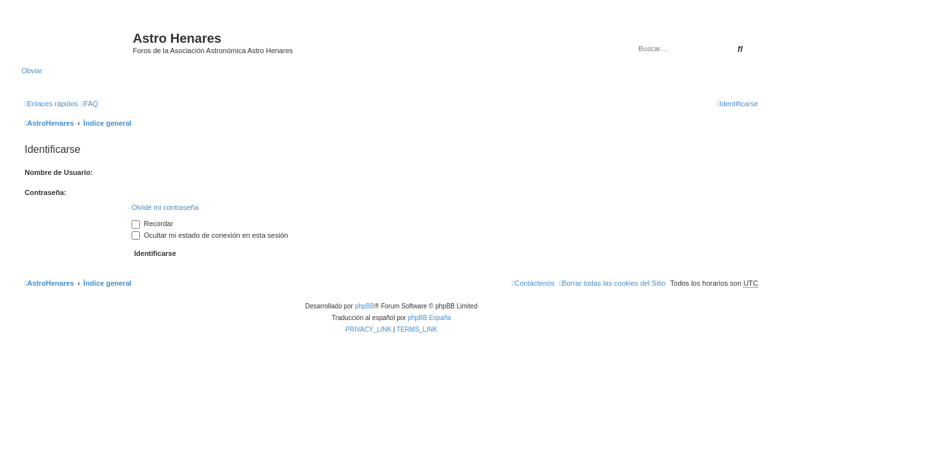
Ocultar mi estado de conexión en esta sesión (210, 235)
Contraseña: (45, 192)
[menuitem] (89, 104)
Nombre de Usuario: (59, 172)
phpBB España (429, 317)
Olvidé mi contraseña (165, 207)
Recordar (152, 223)
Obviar (31, 71)
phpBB (364, 306)
